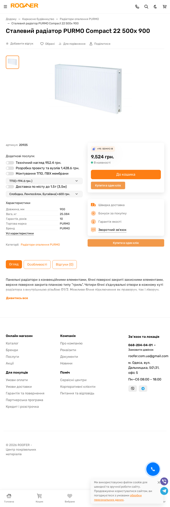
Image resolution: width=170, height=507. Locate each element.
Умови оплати (17, 380)
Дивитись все (17, 298)
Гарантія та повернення (25, 393)
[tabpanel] (85, 289)
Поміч (65, 372)
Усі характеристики (20, 233)
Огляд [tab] (14, 264)
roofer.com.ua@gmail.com (146, 356)
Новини (66, 363)
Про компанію (71, 343)
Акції (10, 363)
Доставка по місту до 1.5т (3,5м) (41, 187)
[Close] (159, 482)
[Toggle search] (146, 6)
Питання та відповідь (77, 393)
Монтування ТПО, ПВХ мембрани (42, 173)
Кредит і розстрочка (22, 407)
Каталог (12, 343)
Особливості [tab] (37, 264)
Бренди (12, 350)
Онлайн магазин (19, 336)
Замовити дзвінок (141, 350)
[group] (90, 99)
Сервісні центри (73, 380)
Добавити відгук (21, 43)
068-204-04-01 (140, 345)
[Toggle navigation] (5, 6)
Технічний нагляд (38, 163)
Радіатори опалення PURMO (40, 244)
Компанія (68, 336)
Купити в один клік (108, 185)
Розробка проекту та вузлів (47, 168)
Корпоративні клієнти (77, 387)
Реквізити (68, 350)
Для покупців (17, 372)
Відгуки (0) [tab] (64, 264)
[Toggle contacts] (137, 6)
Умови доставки (19, 387)
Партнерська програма (24, 400)
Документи (69, 357)
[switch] (10, 162)
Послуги (12, 357)
